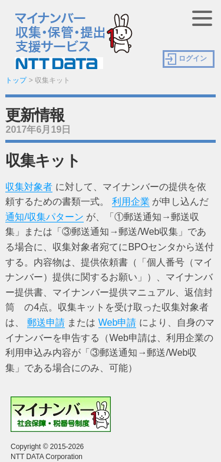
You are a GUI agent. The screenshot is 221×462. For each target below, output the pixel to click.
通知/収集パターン (44, 217)
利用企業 (131, 201)
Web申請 (117, 322)
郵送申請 (46, 322)
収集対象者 (28, 187)
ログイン (193, 58)
